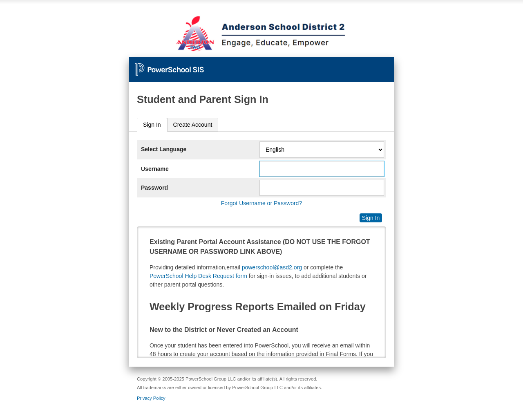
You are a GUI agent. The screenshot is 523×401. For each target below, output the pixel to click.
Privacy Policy (151, 398)
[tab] (152, 125)
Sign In (152, 124)
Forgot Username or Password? (261, 203)
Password (154, 187)
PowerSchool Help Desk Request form (198, 276)
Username (155, 169)
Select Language (163, 149)
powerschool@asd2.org (272, 267)
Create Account (192, 124)
